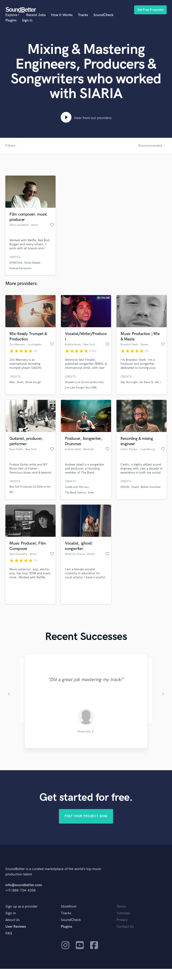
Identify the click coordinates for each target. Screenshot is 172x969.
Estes (91, 492)
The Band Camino (75, 492)
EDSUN (124, 487)
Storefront (68, 907)
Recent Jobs (36, 15)
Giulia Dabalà (32, 262)
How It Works (62, 15)
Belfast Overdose (151, 487)
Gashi (20, 382)
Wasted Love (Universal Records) (84, 382)
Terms (121, 907)
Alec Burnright (129, 382)
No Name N (146, 382)
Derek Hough (33, 382)
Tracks (83, 15)
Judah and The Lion (77, 487)
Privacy (122, 920)
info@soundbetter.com (23, 885)
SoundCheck (103, 15)
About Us (12, 920)
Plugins (11, 20)
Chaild (135, 487)
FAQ (8, 933)
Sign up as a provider (21, 907)
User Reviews (15, 927)
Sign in (27, 20)
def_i (158, 382)
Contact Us (125, 927)
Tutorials (123, 913)
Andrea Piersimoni (20, 268)
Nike (12, 382)
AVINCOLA (15, 262)
